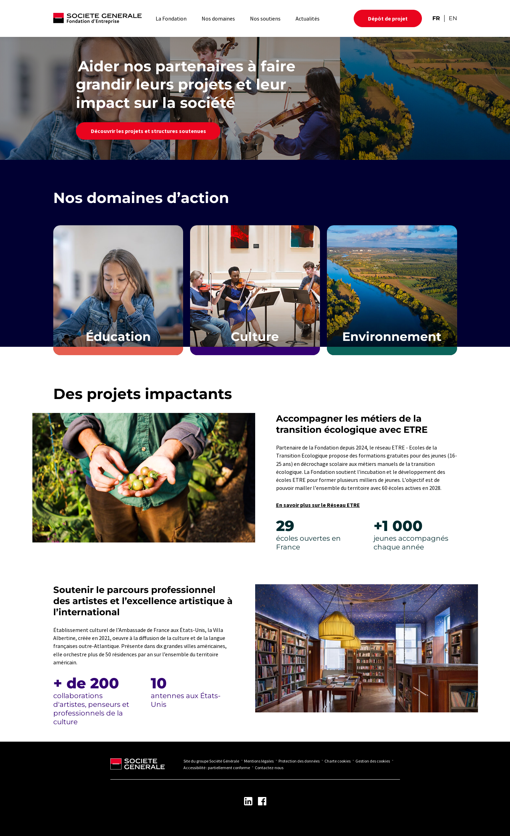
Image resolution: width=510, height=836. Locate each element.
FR (436, 18)
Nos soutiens (265, 18)
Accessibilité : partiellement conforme (216, 767)
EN (453, 18)
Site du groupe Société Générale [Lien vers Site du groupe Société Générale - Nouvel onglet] (211, 761)
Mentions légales (259, 761)
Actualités (308, 18)
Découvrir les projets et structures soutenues (148, 130)
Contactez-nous (269, 767)
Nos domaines (218, 18)
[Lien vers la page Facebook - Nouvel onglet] (262, 801)
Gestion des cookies (372, 761)
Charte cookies (337, 761)
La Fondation (171, 18)
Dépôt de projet (388, 18)
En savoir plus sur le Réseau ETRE (318, 504)
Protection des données (299, 761)
